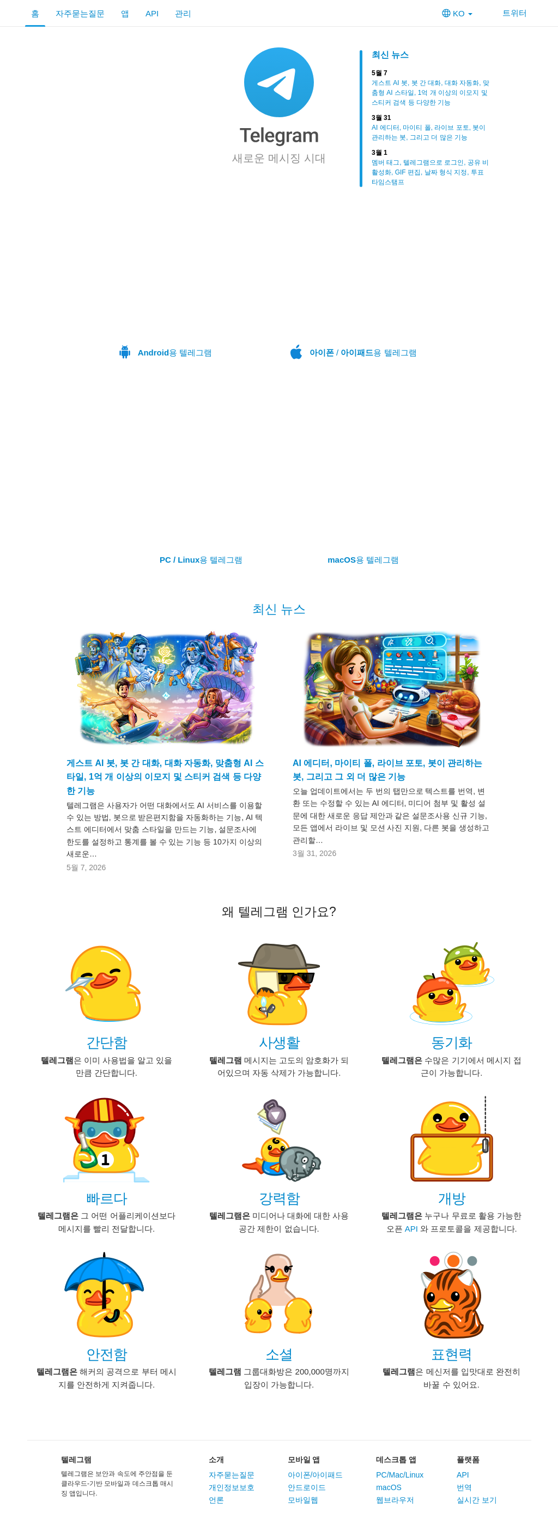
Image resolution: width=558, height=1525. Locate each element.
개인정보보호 (231, 1487)
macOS (389, 1487)
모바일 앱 (304, 1459)
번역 (464, 1487)
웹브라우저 (395, 1500)
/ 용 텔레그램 (353, 282)
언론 (216, 1500)
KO (457, 13)
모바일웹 (303, 1500)
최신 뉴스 (390, 54)
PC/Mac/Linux (399, 1474)
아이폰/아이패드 (315, 1474)
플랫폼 (468, 1459)
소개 (216, 1459)
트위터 (508, 12)
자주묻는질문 (80, 13)
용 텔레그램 (165, 282)
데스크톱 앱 (396, 1459)
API (152, 13)
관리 (183, 13)
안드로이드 (307, 1487)
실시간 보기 (477, 1500)
